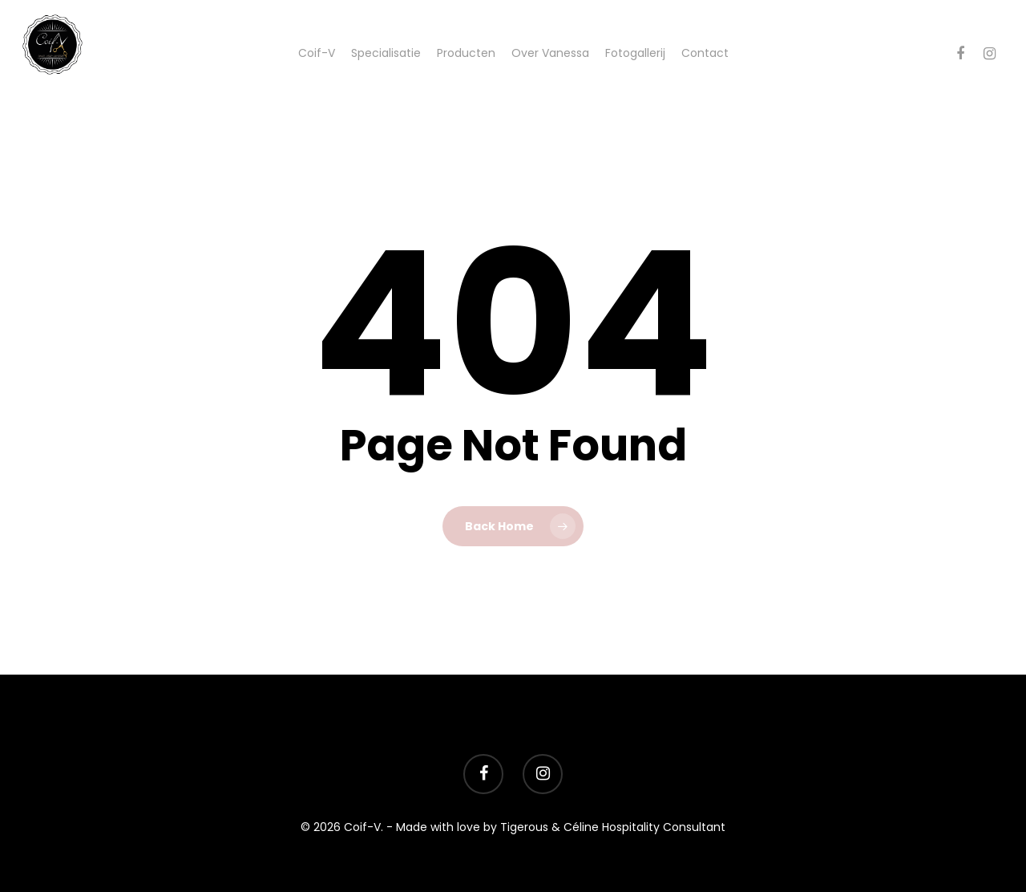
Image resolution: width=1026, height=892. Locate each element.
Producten (466, 53)
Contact (705, 53)
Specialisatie (386, 53)
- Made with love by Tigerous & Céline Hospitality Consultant (555, 827)
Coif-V (316, 53)
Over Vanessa (550, 53)
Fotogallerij (635, 53)
